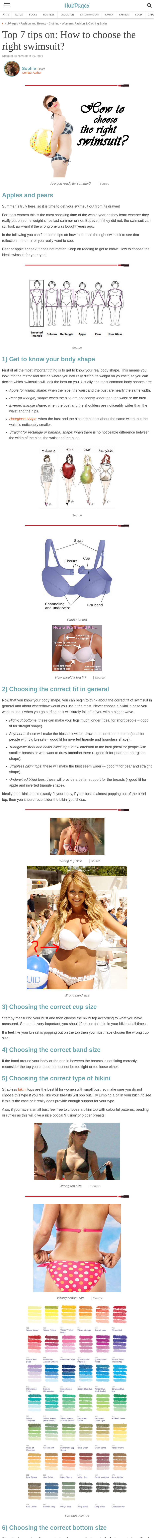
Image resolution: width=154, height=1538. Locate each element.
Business (49, 14)
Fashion (124, 14)
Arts (6, 14)
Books (33, 14)
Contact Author (31, 72)
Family (109, 14)
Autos (19, 14)
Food (138, 14)
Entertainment (89, 14)
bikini (22, 1089)
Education (67, 14)
